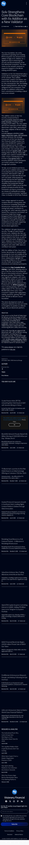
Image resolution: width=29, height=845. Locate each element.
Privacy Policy (19, 831)
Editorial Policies (19, 834)
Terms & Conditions (9, 831)
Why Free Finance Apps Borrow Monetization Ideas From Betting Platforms (10, 777)
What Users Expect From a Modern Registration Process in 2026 (10, 758)
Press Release (5, 375)
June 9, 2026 (4, 753)
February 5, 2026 (5, 782)
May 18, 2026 (4, 772)
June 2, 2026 (4, 762)
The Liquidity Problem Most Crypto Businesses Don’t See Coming (10, 749)
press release (9, 347)
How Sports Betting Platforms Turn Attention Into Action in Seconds (9, 768)
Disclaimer (10, 834)
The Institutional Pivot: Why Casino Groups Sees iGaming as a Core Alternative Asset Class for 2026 (10, 737)
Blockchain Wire (5, 367)
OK (14, 424)
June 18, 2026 (4, 743)
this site (12, 349)
